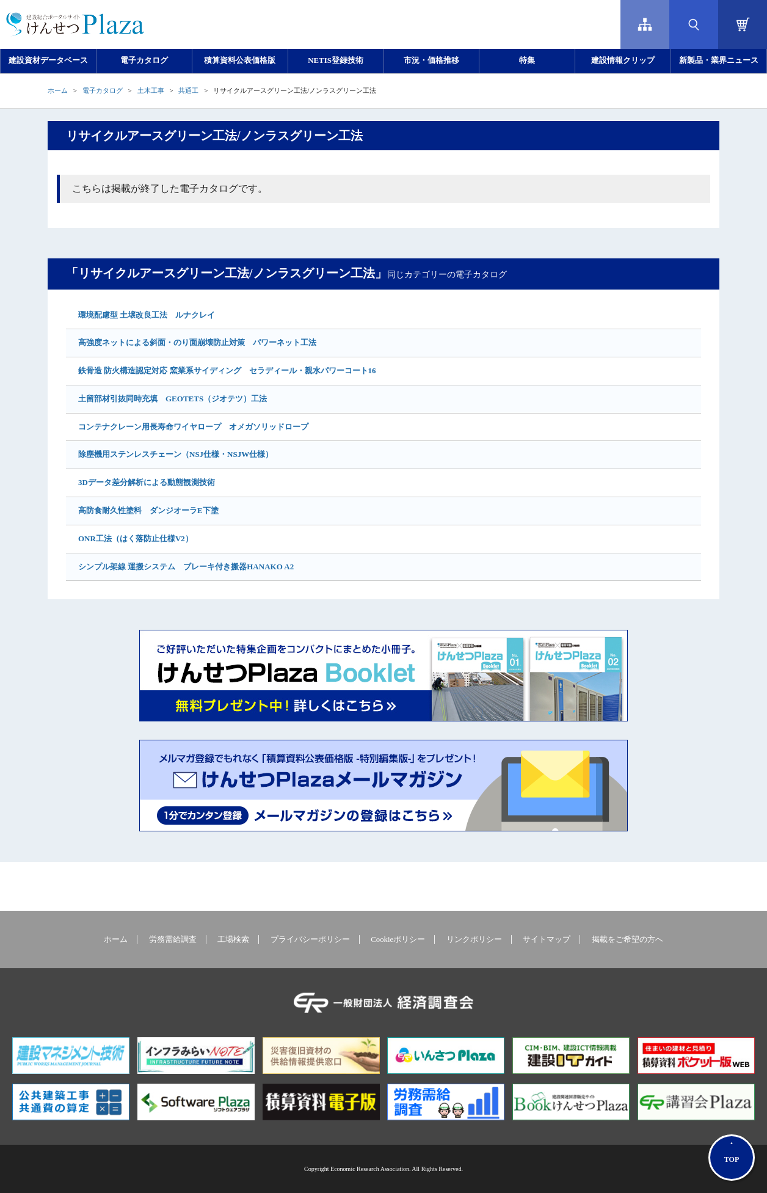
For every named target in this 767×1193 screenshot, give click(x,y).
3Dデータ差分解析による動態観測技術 (146, 482)
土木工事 (150, 90)
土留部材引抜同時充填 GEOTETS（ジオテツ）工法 (172, 398)
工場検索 (233, 939)
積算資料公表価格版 (239, 60)
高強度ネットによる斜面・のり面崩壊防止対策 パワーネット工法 (197, 342)
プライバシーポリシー (310, 939)
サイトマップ (546, 939)
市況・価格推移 (431, 60)
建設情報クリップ (623, 60)
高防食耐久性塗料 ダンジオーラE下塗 (148, 510)
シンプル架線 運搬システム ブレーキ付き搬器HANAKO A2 (186, 566)
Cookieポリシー (398, 939)
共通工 (188, 90)
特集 (527, 60)
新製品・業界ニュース (718, 60)
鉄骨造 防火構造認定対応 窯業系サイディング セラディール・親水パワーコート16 (227, 370)
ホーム (58, 90)
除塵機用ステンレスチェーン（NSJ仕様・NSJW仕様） (175, 454)
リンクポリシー (474, 939)
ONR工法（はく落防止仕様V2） (135, 538)
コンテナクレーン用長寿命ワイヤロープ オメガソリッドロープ (193, 426)
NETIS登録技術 (335, 60)
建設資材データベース (48, 60)
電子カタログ (144, 60)
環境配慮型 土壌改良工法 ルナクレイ (146, 314)
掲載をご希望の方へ (627, 939)
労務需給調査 (173, 939)
